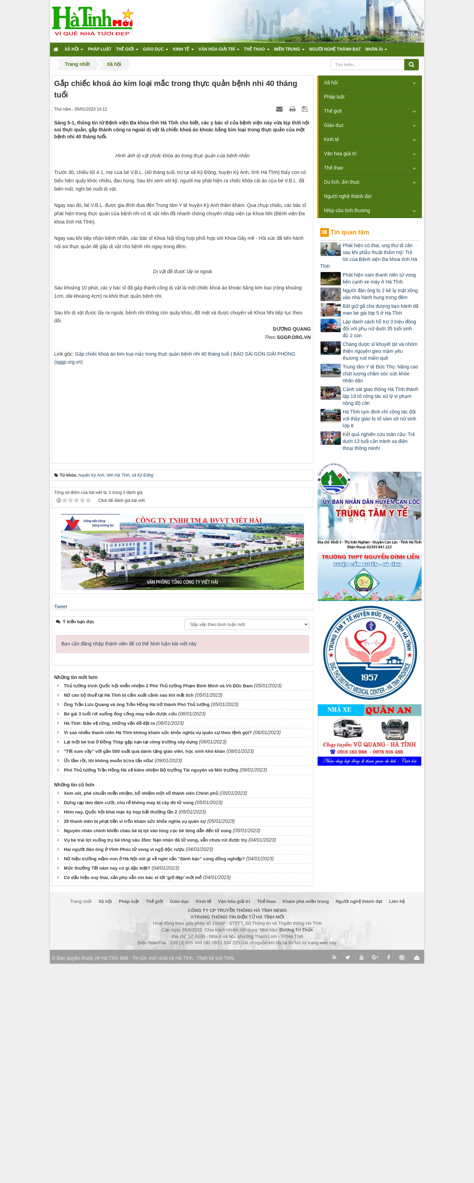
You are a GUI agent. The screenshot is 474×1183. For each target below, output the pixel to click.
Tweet (60, 826)
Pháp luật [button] (99, 49)
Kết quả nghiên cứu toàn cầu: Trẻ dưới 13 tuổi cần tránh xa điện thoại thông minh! (379, 441)
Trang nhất (81, 1120)
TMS (229, 1177)
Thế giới (333, 111)
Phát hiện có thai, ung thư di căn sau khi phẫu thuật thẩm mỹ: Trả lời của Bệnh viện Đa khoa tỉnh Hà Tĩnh (368, 256)
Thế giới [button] (127, 51)
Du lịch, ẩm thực (342, 182)
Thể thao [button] (257, 51)
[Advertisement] (182, 629)
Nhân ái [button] (376, 51)
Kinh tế (331, 139)
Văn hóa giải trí (340, 153)
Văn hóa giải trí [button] (218, 51)
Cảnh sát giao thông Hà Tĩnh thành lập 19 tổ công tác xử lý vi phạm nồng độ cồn (380, 396)
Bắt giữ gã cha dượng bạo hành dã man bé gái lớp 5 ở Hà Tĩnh (380, 309)
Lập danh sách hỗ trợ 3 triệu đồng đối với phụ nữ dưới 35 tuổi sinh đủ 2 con (379, 328)
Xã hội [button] (74, 51)
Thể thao (333, 168)
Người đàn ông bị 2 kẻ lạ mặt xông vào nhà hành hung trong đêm (380, 294)
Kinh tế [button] (183, 51)
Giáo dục (334, 125)
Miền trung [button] (289, 51)
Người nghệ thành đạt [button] (335, 49)
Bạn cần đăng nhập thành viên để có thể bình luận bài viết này (128, 863)
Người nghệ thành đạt (348, 196)
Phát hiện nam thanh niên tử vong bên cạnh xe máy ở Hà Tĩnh (379, 278)
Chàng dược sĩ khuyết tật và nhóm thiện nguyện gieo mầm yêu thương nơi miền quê (380, 351)
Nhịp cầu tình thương (347, 210)
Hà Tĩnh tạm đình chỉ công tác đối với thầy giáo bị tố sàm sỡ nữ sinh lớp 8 (379, 418)
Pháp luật (334, 96)
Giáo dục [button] (156, 51)
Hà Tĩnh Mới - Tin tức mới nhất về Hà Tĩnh (147, 1177)
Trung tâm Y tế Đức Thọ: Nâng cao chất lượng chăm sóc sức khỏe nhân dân (380, 373)
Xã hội (331, 82)
